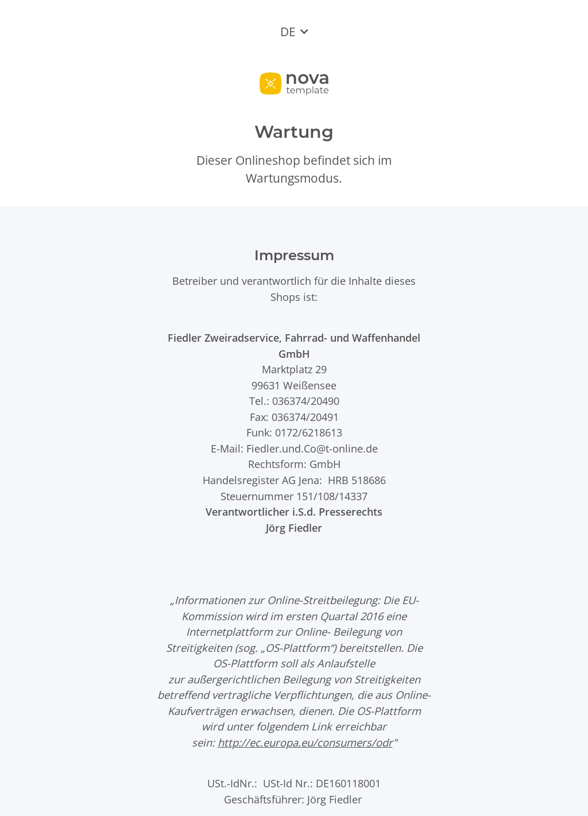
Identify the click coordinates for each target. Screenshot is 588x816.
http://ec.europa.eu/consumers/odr (305, 742)
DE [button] (288, 32)
